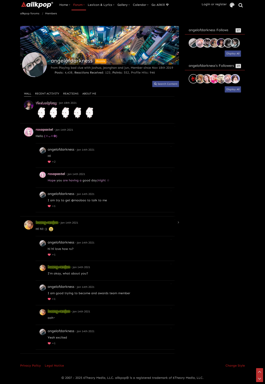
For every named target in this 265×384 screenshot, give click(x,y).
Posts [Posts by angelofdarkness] (59, 72)
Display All (232, 53)
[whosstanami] (221, 78)
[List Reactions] (52, 161)
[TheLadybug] (221, 43)
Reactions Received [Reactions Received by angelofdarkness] (88, 72)
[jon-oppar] (207, 78)
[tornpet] (214, 43)
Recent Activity (47, 93)
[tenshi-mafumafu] (193, 43)
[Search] (240, 5)
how (65, 249)
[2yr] (235, 43)
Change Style (235, 365)
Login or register (214, 4)
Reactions (70, 93)
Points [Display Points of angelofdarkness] (117, 72)
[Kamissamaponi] (235, 78)
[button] (165, 84)
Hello (39, 136)
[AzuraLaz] (207, 43)
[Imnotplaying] (214, 78)
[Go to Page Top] (259, 371)
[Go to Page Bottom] (259, 378)
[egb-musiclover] (193, 78)
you (59, 180)
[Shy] (228, 43)
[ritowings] (200, 43)
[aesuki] (200, 78)
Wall (27, 93)
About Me (89, 93)
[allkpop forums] (37, 5)
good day (90, 180)
